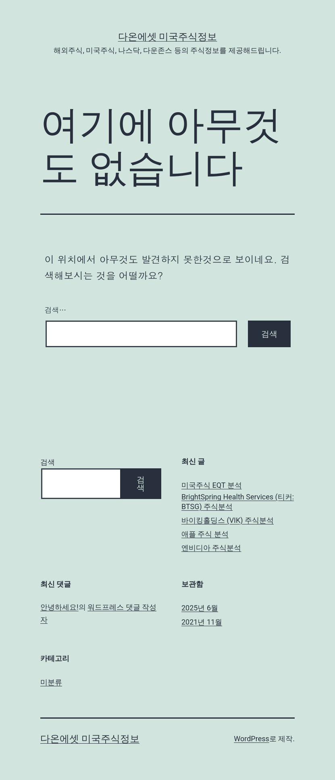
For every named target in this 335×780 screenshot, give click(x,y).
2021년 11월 (201, 622)
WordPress (251, 738)
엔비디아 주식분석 (211, 547)
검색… (56, 310)
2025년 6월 (199, 608)
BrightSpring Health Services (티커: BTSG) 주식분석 (237, 501)
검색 (47, 462)
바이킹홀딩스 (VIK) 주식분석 (227, 520)
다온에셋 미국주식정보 (167, 36)
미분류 (51, 682)
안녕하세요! (59, 607)
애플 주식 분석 (205, 534)
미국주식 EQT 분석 (211, 485)
